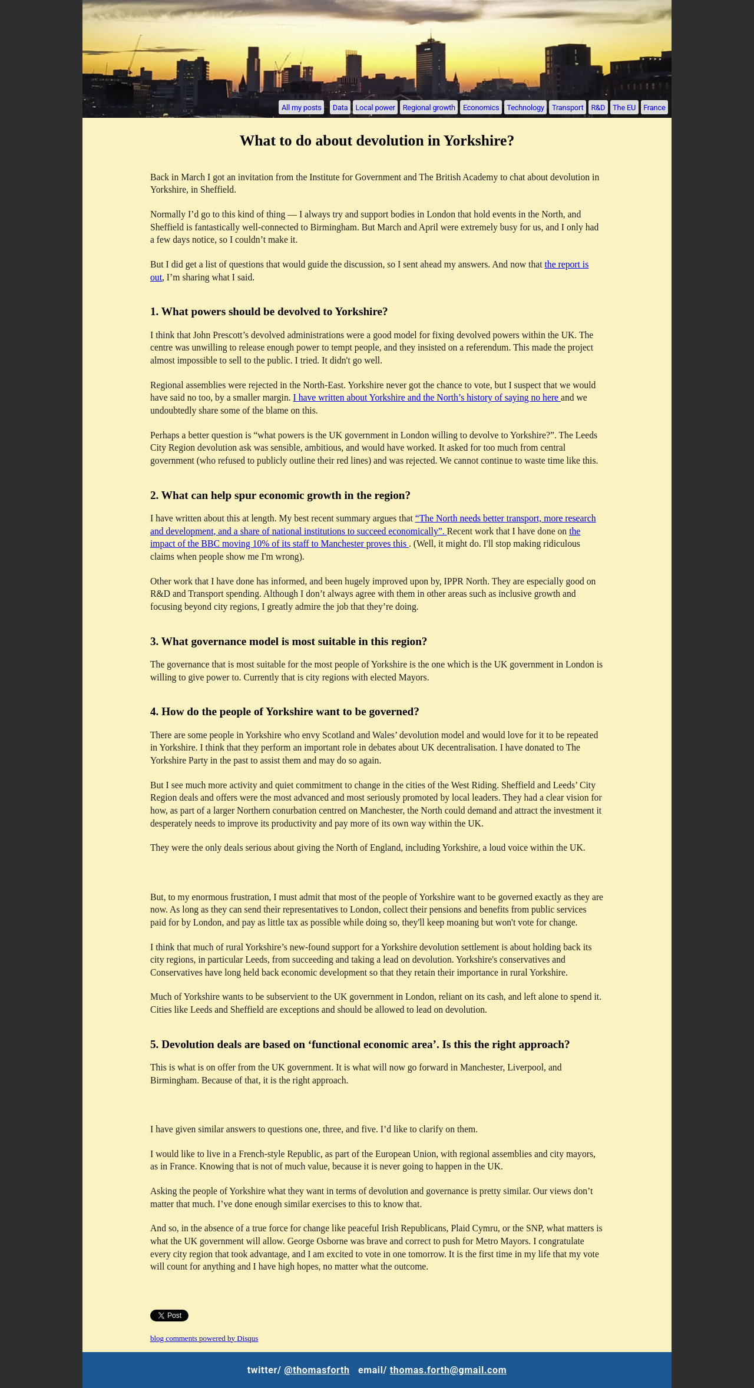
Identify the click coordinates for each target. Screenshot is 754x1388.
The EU (624, 107)
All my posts (302, 107)
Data (340, 107)
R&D (598, 107)
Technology (525, 107)
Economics (481, 107)
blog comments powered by (204, 1338)
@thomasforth (316, 1370)
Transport (567, 107)
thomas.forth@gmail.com (448, 1370)
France (654, 107)
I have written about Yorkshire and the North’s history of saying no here (427, 397)
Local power (375, 107)
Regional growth (429, 107)
